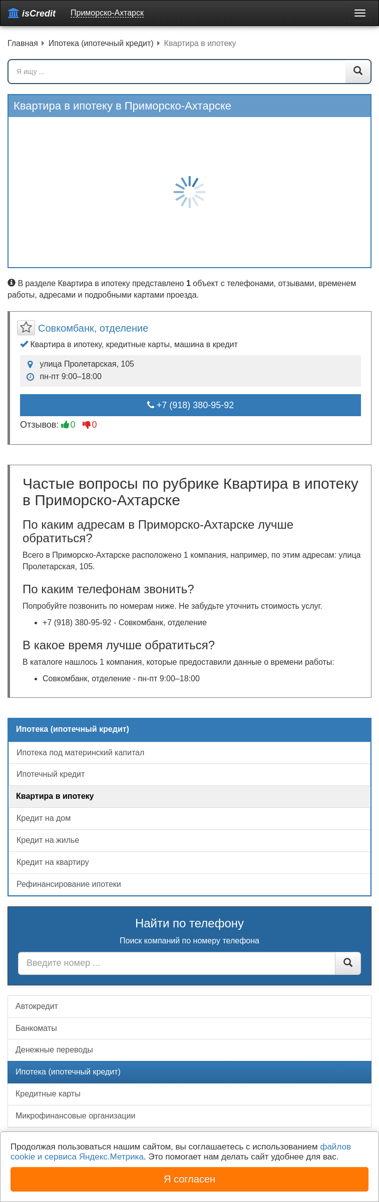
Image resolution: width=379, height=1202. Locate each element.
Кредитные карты (48, 1093)
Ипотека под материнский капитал (80, 752)
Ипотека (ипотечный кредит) (68, 1071)
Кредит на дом (44, 818)
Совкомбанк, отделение (93, 328)
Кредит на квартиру (53, 862)
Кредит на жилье (48, 840)
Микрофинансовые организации (75, 1115)
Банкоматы (36, 1028)
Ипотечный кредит (51, 774)
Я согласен (189, 1178)
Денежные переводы (54, 1049)
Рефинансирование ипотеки (69, 884)
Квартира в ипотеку (55, 796)
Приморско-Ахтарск (107, 13)
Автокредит (37, 1006)
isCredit (32, 13)
